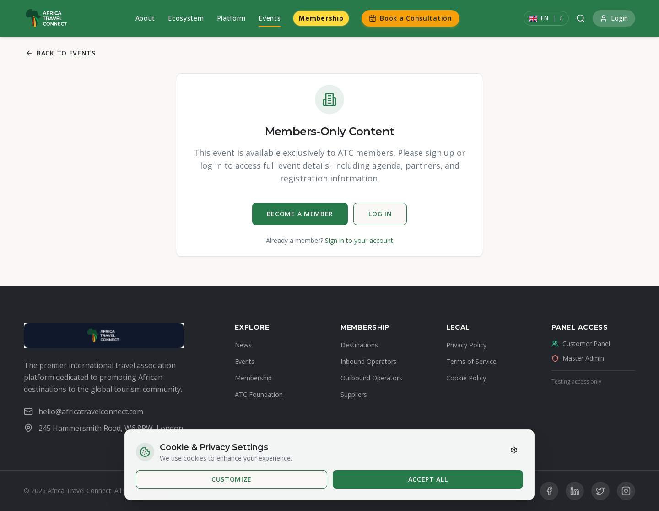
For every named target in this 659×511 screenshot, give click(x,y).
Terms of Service (471, 361)
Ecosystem (186, 18)
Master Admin (577, 358)
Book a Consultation (410, 18)
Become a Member (300, 213)
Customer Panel (580, 343)
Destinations (359, 345)
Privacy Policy (466, 345)
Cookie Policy (466, 378)
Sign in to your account (359, 240)
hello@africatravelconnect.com (83, 412)
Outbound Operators (371, 378)
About (145, 18)
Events (270, 18)
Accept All (428, 479)
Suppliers (353, 394)
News (243, 345)
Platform (231, 18)
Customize (231, 479)
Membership (321, 18)
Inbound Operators (368, 361)
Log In (380, 213)
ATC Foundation (259, 394)
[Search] (581, 18)
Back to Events (61, 53)
